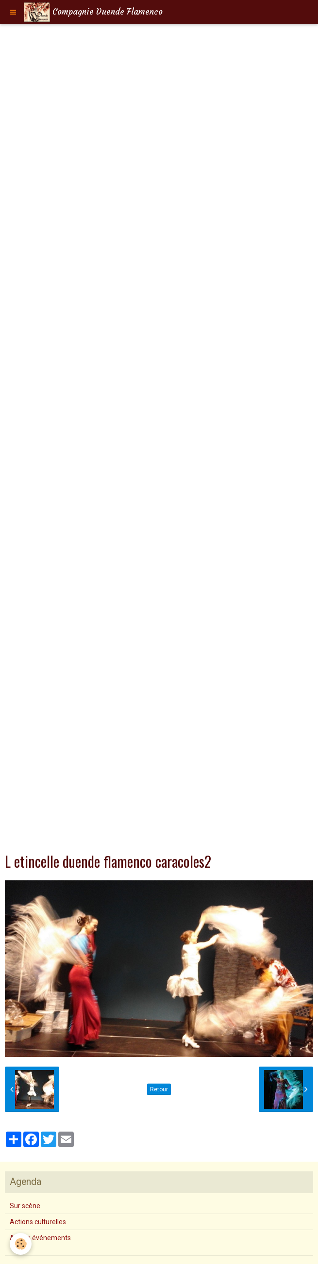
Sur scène (25, 1206)
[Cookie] (21, 1244)
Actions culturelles (38, 1222)
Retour (159, 1089)
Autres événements (40, 1238)
